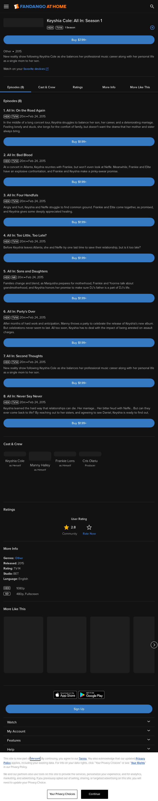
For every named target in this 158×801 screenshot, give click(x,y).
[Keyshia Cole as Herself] (14, 474)
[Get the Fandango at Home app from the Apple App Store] (65, 695)
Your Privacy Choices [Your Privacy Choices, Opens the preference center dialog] (62, 794)
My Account (16, 731)
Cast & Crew (46, 87)
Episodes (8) (15, 87)
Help (10, 749)
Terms (83, 758)
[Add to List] (152, 28)
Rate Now (89, 534)
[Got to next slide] (154, 644)
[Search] (152, 6)
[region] (79, 776)
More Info (108, 87)
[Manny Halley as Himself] (40, 474)
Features (14, 740)
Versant (35, 758)
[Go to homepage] (40, 6)
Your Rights (138, 763)
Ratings (78, 87)
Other (19, 558)
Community (69, 534)
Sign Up (79, 709)
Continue (94, 794)
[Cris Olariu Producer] (90, 474)
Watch (12, 722)
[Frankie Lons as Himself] (65, 474)
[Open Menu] (6, 6)
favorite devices (36, 69)
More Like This (140, 87)
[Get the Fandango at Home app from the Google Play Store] (91, 695)
